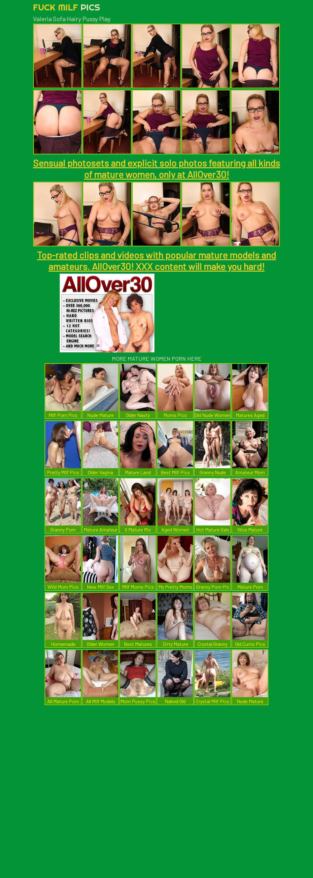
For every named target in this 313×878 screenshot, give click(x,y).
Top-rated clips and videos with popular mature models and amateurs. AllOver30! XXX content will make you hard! (156, 260)
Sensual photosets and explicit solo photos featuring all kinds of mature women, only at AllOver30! (156, 168)
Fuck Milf (66, 7)
